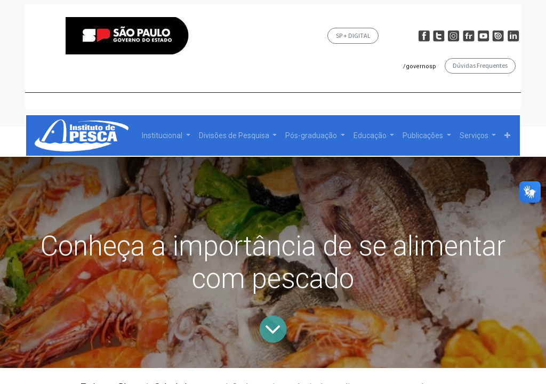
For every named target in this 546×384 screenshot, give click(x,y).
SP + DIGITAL (353, 35)
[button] (507, 136)
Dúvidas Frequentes (480, 65)
